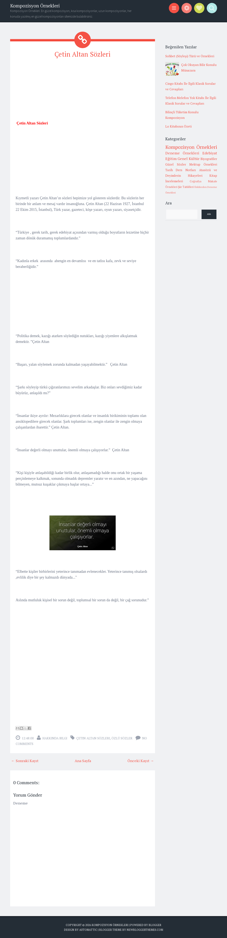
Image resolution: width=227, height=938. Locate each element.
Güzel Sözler (175, 164)
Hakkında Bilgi (54, 738)
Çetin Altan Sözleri (82, 54)
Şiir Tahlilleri (186, 187)
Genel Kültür (188, 158)
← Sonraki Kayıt (24, 760)
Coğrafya (195, 181)
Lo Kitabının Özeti (178, 126)
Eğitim (171, 158)
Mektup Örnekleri (203, 164)
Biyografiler (209, 159)
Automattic (88, 930)
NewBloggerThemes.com (145, 930)
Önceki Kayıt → (140, 760)
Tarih (169, 170)
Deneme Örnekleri (182, 152)
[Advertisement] (82, 91)
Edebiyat (209, 152)
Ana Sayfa (83, 760)
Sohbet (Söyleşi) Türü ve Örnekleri (189, 56)
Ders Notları (186, 170)
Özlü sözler (122, 738)
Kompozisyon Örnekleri (35, 5)
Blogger (155, 925)
